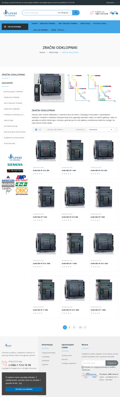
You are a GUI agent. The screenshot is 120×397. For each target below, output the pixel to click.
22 (80, 327)
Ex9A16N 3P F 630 (40, 217)
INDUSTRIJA (8, 120)
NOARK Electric (38, 167)
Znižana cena (67, 355)
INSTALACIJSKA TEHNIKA (13, 91)
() (115, 12)
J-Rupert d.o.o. (16, 368)
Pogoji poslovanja (48, 353)
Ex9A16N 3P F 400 (69, 170)
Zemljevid (45, 360)
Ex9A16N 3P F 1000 (69, 263)
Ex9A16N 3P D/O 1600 (70, 310)
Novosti (65, 359)
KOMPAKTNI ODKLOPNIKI (14, 138)
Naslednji (85, 327)
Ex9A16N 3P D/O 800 (70, 217)
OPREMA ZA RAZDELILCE (13, 115)
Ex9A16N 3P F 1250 (40, 310)
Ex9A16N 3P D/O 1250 (99, 263)
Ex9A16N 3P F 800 (98, 217)
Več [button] (20, 383)
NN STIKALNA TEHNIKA (13, 103)
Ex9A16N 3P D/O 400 (41, 170)
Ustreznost (101, 129)
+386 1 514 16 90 (101, 14)
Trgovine (45, 364)
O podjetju (46, 357)
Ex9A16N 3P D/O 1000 (41, 263)
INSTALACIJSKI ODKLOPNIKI (15, 132)
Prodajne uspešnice (69, 363)
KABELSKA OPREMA (11, 97)
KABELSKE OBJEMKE (12, 109)
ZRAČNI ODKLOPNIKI (13, 75)
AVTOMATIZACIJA (10, 126)
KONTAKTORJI (9, 143)
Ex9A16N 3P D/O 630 (99, 170)
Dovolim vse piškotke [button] (23, 389)
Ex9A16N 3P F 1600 (98, 310)
